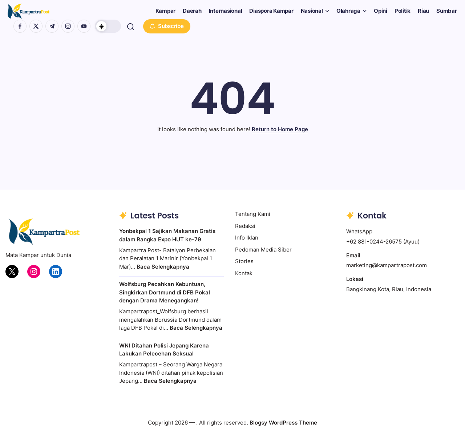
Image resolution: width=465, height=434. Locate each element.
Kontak (243, 273)
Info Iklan (246, 237)
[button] (108, 26)
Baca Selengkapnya (163, 266)
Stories (244, 261)
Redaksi (245, 225)
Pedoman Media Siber (263, 249)
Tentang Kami (252, 213)
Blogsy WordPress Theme (283, 422)
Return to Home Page (280, 129)
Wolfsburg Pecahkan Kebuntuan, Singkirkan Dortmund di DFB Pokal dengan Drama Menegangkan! (164, 292)
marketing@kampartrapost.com (386, 265)
